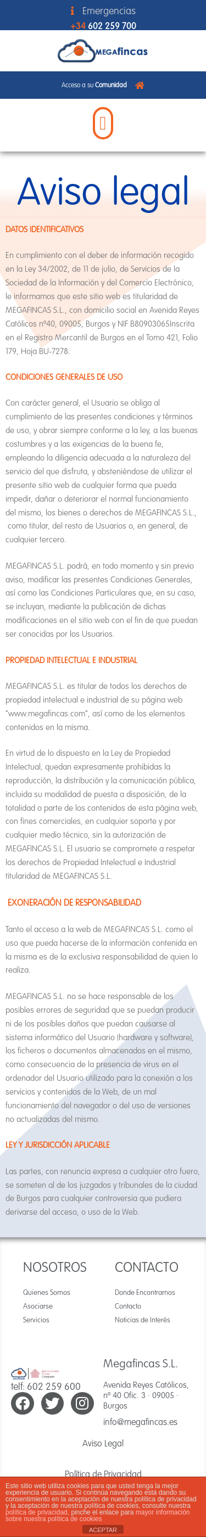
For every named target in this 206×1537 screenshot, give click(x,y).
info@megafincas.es (140, 1422)
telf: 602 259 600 (46, 1386)
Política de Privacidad (103, 1474)
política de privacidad (36, 1512)
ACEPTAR (103, 1530)
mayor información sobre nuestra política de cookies (97, 1515)
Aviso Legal (103, 1443)
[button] (103, 123)
